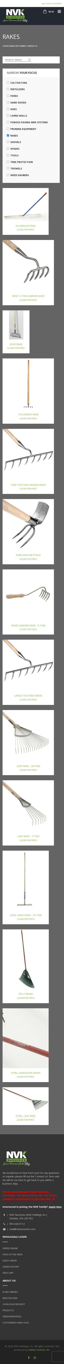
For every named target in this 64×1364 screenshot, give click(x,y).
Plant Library (10, 1291)
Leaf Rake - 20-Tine (28, 766)
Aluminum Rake (26, 225)
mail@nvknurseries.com (22, 1229)
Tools (13, 155)
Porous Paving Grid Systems (27, 122)
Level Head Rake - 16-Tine (26, 915)
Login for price (25, 229)
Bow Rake (16, 344)
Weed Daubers (18, 175)
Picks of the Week (13, 1254)
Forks (12, 95)
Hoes (12, 109)
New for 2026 (10, 1298)
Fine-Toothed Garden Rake (28, 484)
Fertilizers (16, 89)
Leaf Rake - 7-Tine (28, 836)
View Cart (8, 1272)
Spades (13, 148)
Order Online (10, 1248)
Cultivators (17, 82)
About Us (9, 1280)
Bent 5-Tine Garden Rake (28, 296)
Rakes (12, 135)
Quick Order (10, 1260)
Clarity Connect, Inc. (39, 1349)
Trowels (14, 168)
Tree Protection (20, 162)
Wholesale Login (15, 1236)
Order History (11, 1266)
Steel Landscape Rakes (25, 1072)
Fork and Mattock (28, 555)
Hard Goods (16, 102)
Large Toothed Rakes (28, 695)
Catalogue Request (14, 1304)
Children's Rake (28, 414)
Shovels (14, 142)
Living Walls (17, 115)
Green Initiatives (12, 1316)
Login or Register (51, 3)
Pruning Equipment (21, 129)
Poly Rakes (26, 994)
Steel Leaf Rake (26, 1116)
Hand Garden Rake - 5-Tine (28, 625)
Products (8, 1310)
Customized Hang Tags (16, 1322)
